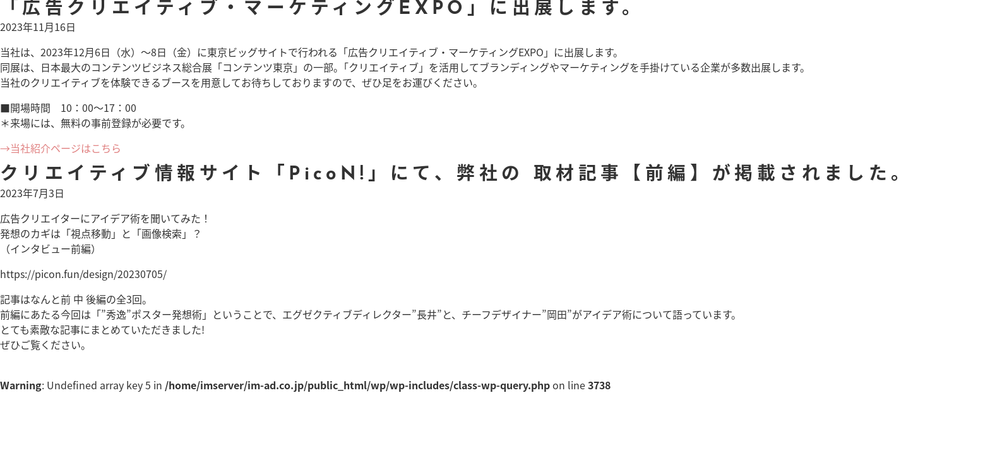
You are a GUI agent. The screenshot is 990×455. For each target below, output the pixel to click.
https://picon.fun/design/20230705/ (83, 273)
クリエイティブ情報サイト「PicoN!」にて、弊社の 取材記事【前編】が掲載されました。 (457, 175)
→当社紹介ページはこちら (60, 147)
